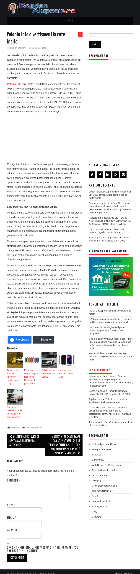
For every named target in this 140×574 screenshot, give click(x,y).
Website (12, 526)
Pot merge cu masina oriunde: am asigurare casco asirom (13, 408)
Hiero (117, 569)
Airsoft (95, 496)
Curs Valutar (98, 460)
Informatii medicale (101, 501)
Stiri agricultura (99, 506)
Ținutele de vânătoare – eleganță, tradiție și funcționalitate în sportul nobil (110, 356)
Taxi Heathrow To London (104, 470)
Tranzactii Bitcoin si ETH (104, 491)
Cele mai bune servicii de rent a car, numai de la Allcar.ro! (24, 436)
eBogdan (42, 48)
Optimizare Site (99, 475)
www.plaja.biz (99, 480)
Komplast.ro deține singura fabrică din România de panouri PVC (30, 375)
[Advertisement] (45, 137)
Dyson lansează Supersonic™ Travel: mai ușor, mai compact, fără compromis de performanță (110, 194)
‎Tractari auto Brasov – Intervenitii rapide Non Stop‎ (14, 374)
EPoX (92, 319)
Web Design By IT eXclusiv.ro (107, 465)
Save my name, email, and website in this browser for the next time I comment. (42, 545)
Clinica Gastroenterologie (104, 486)
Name (11, 500)
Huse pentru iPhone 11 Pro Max (65, 373)
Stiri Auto (96, 454)
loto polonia (36, 423)
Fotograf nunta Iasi (101, 449)
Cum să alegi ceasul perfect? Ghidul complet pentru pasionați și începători (108, 330)
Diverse (15, 423)
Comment (14, 476)
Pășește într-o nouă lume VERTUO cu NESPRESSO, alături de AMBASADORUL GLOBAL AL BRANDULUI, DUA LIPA (110, 221)
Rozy (94, 511)
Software (96, 517)
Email (12, 513)
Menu (70, 20)
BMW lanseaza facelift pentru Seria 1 (47, 373)
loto (28, 423)
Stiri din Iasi (102, 370)
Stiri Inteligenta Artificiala (104, 444)
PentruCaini (95, 353)
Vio (90, 310)
